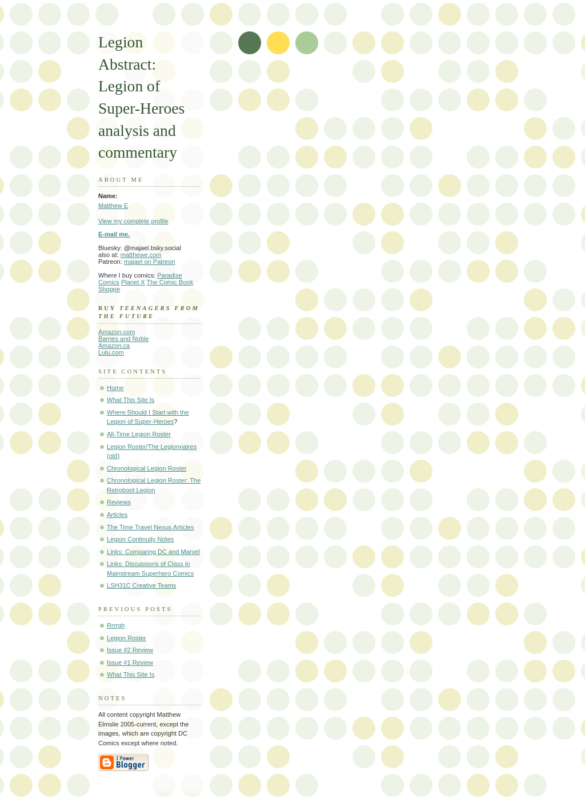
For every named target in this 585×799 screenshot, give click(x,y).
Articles (117, 514)
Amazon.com (116, 331)
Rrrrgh (116, 625)
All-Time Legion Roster (139, 434)
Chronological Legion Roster (146, 468)
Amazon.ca (114, 345)
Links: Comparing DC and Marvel (153, 551)
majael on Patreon (149, 261)
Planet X (133, 282)
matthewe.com (141, 254)
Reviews (119, 502)
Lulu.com (111, 352)
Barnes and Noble (123, 338)
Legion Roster (126, 638)
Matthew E (113, 205)
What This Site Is (130, 399)
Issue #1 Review (130, 662)
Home (115, 387)
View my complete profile (133, 221)
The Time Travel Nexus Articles (150, 527)
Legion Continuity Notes (140, 539)
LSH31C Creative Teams (141, 585)
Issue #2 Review (130, 650)
